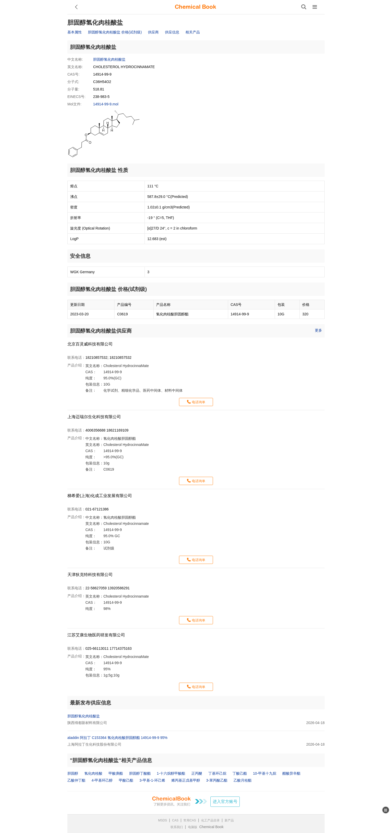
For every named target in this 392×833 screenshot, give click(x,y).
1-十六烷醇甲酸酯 (171, 773)
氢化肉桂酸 (93, 773)
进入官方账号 (225, 801)
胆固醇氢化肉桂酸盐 (109, 59)
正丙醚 (196, 773)
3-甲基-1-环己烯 (152, 780)
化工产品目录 (210, 820)
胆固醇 (72, 773)
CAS (175, 820)
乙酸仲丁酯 (76, 780)
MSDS (162, 820)
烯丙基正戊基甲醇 (185, 780)
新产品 (229, 820)
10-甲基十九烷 (264, 773)
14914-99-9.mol (105, 104)
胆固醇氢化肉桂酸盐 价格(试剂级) (115, 32)
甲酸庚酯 (116, 773)
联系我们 (177, 827)
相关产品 (192, 32)
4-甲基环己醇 (102, 780)
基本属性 (74, 32)
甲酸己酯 (126, 780)
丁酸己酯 (240, 773)
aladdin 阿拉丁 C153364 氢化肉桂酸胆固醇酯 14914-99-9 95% (117, 738)
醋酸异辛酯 (291, 773)
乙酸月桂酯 (243, 780)
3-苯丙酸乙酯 (216, 780)
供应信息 (172, 32)
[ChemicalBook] (195, 7)
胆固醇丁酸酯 (140, 773)
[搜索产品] (303, 7)
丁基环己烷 (217, 773)
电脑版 (192, 827)
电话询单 (198, 402)
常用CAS (189, 820)
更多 (318, 330)
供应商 (153, 32)
